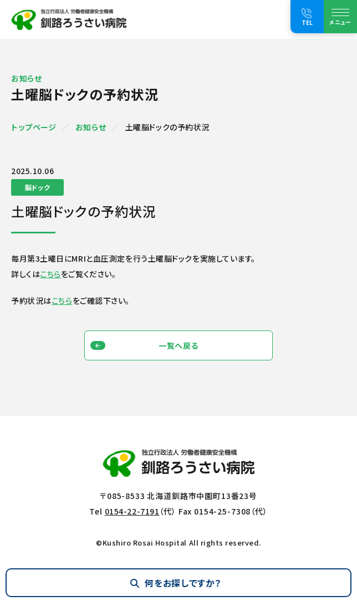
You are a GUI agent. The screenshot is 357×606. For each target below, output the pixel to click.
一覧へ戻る (178, 345)
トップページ (33, 127)
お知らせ (90, 127)
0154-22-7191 (132, 511)
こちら (50, 273)
